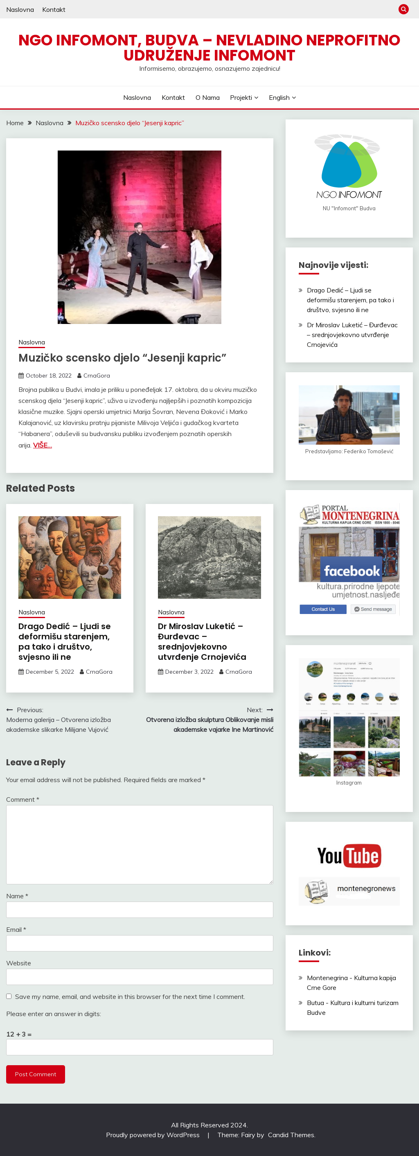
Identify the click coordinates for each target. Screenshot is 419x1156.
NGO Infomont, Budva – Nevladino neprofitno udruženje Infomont (209, 47)
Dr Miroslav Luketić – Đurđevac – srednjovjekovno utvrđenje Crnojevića (202, 642)
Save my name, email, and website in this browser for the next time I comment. (130, 996)
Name (17, 896)
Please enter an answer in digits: (53, 1014)
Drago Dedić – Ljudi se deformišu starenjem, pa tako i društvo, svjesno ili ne (64, 642)
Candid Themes (291, 1135)
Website (18, 963)
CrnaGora (96, 375)
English (279, 97)
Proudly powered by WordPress (153, 1135)
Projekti (241, 97)
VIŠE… (42, 445)
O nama (208, 97)
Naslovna (20, 9)
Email (16, 929)
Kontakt (53, 9)
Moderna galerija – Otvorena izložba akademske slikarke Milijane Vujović (58, 724)
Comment (22, 799)
